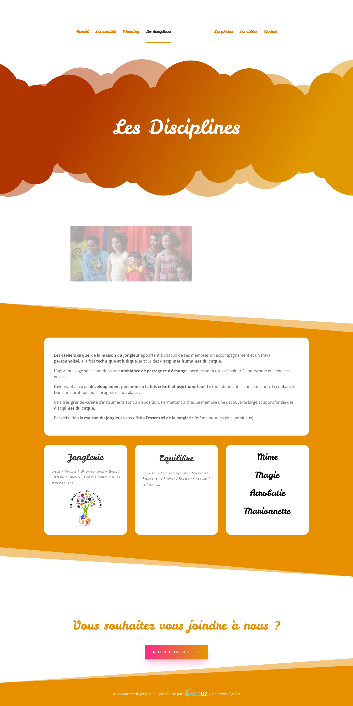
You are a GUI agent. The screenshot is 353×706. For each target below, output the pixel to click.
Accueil (82, 32)
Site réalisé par (182, 694)
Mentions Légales (225, 694)
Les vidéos (248, 32)
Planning (131, 32)
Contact (270, 32)
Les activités (105, 32)
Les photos (223, 32)
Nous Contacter (176, 652)
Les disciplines (158, 32)
